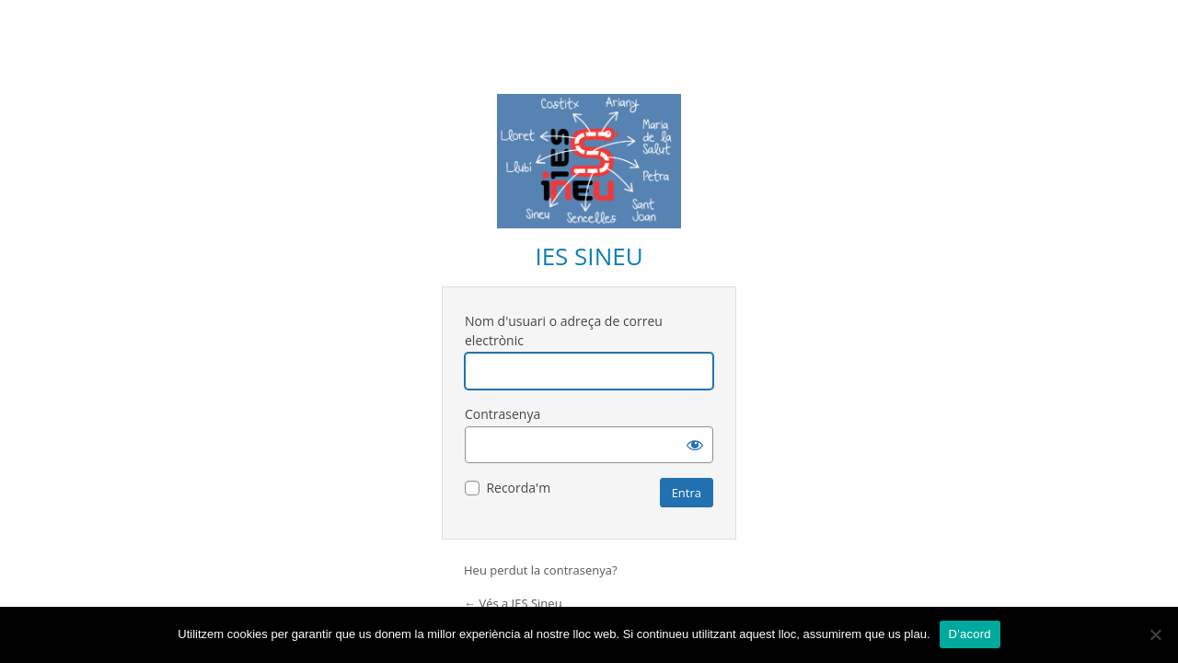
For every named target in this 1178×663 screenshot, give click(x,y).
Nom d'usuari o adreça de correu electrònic (564, 330)
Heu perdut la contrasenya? (541, 570)
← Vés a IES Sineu (513, 603)
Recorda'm (518, 487)
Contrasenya (502, 414)
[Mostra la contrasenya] (694, 444)
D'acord (970, 634)
